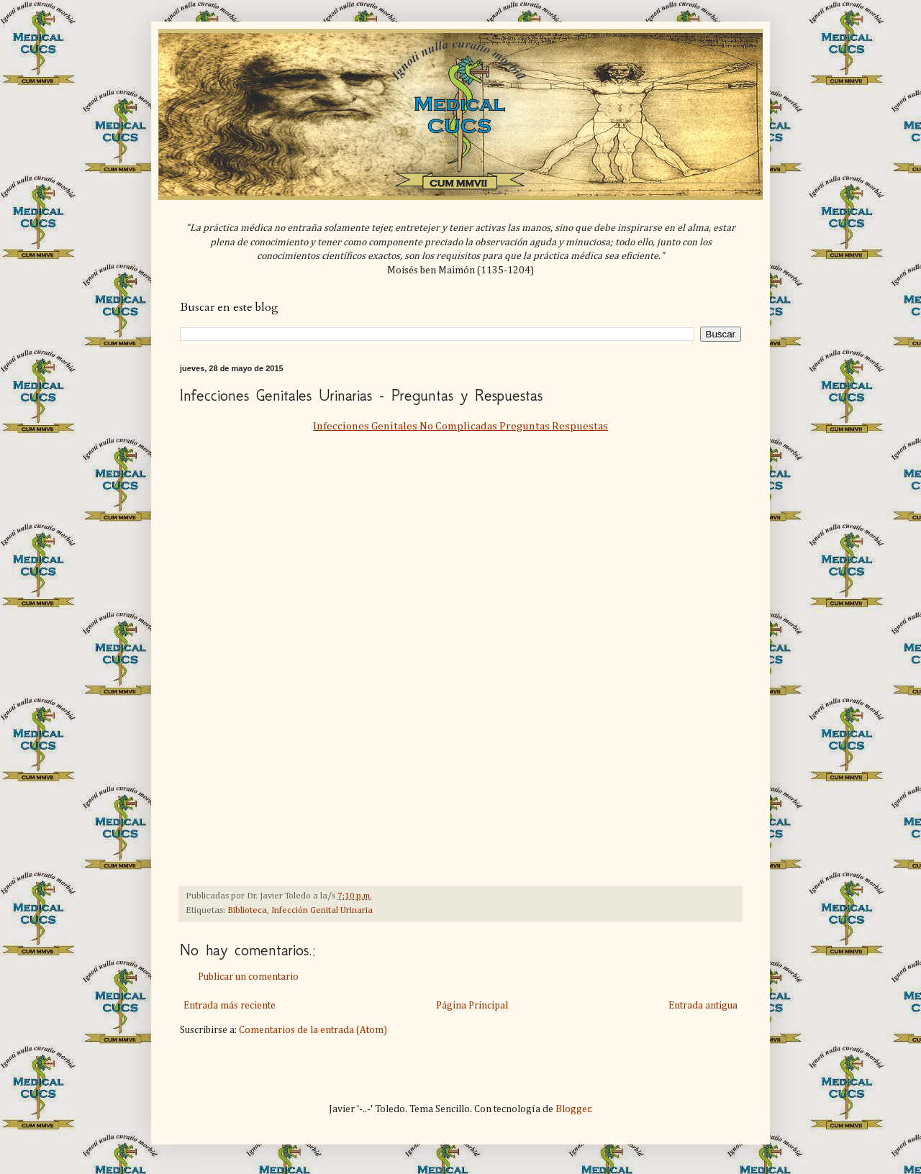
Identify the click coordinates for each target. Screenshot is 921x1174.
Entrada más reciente (229, 1006)
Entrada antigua (703, 1006)
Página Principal (472, 1006)
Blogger (573, 1109)
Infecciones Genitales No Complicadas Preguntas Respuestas (460, 426)
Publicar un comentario (248, 977)
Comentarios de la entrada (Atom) (313, 1030)
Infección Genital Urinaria (322, 910)
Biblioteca (247, 910)
